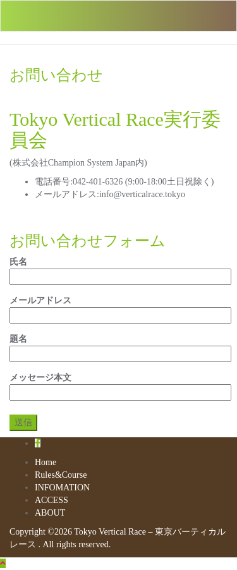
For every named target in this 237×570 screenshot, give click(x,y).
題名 (118, 346)
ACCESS (51, 500)
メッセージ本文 (118, 385)
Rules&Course (61, 475)
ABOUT (50, 513)
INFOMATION (62, 487)
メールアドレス (118, 308)
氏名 (118, 269)
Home (45, 462)
